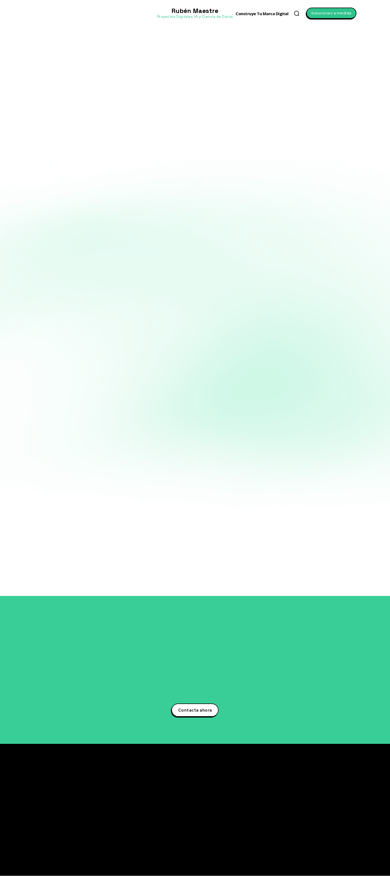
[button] (297, 13)
